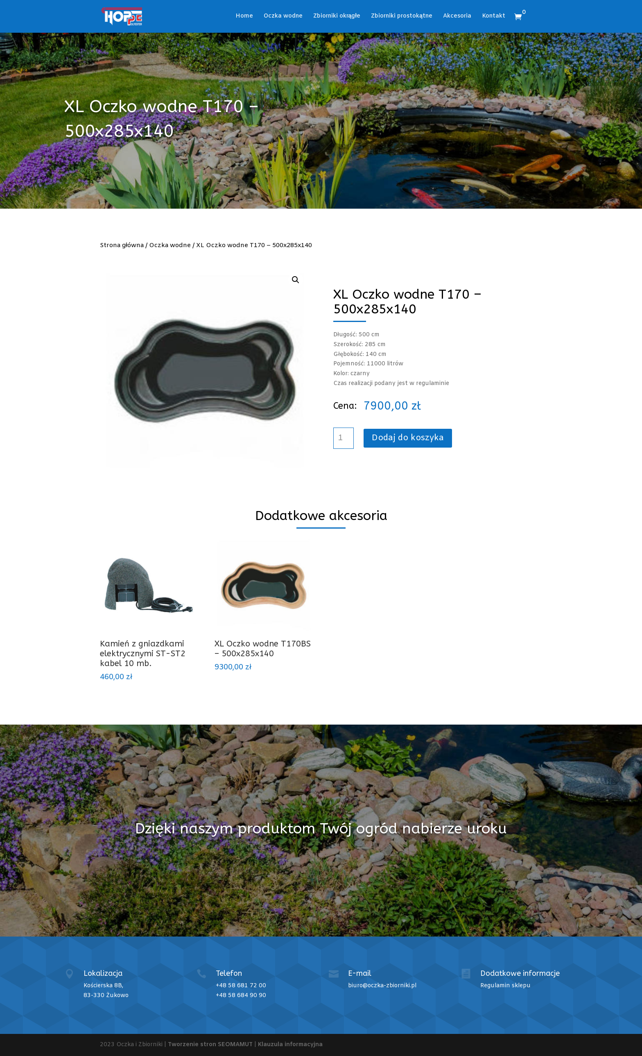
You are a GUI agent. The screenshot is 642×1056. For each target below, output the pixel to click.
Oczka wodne (283, 17)
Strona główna (122, 245)
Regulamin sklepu (505, 986)
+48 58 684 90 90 (241, 996)
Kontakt (493, 17)
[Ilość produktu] (343, 438)
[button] (295, 279)
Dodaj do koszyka (408, 438)
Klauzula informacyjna (290, 1045)
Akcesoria (457, 17)
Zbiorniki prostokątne (401, 17)
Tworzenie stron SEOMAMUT (210, 1045)
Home (244, 17)
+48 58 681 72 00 (241, 986)
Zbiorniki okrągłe (337, 17)
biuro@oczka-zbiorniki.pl (382, 986)
